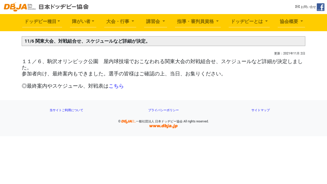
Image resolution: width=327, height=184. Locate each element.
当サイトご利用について (66, 110)
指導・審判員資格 (196, 21)
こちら (116, 86)
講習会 (153, 21)
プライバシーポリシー (163, 110)
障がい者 (81, 21)
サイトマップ (260, 110)
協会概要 (289, 21)
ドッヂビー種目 (40, 21)
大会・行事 (118, 21)
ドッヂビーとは (247, 21)
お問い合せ (305, 7)
